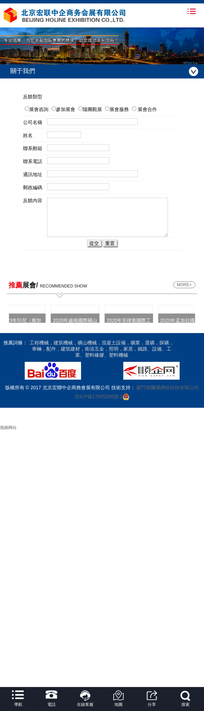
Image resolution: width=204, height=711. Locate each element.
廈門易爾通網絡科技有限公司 (167, 387)
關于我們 (104, 71)
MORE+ (184, 284)
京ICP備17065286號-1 (99, 396)
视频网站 (8, 427)
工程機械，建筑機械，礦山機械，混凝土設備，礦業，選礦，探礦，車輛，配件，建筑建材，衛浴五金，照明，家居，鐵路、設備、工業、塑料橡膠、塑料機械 (102, 349)
